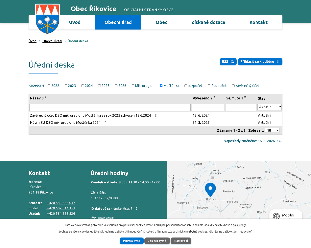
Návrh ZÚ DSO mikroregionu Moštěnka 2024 (69, 122)
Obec (161, 22)
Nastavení (182, 240)
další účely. (239, 224)
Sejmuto (234, 98)
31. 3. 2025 (201, 122)
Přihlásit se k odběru (260, 62)
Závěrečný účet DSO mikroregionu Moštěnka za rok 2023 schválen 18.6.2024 (94, 115)
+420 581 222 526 (61, 213)
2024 (89, 86)
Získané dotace (208, 22)
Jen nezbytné (157, 240)
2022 (55, 86)
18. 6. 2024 (201, 115)
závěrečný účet (247, 86)
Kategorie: (37, 85)
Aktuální (264, 115)
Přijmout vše (130, 240)
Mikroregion (145, 86)
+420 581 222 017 (61, 203)
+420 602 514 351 (60, 208)
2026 (122, 86)
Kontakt (259, 22)
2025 (105, 86)
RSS (227, 62)
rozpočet (195, 86)
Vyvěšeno (202, 98)
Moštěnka (171, 86)
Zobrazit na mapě (239, 194)
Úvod (75, 22)
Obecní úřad (118, 22)
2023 (72, 86)
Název (37, 98)
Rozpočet (219, 86)
